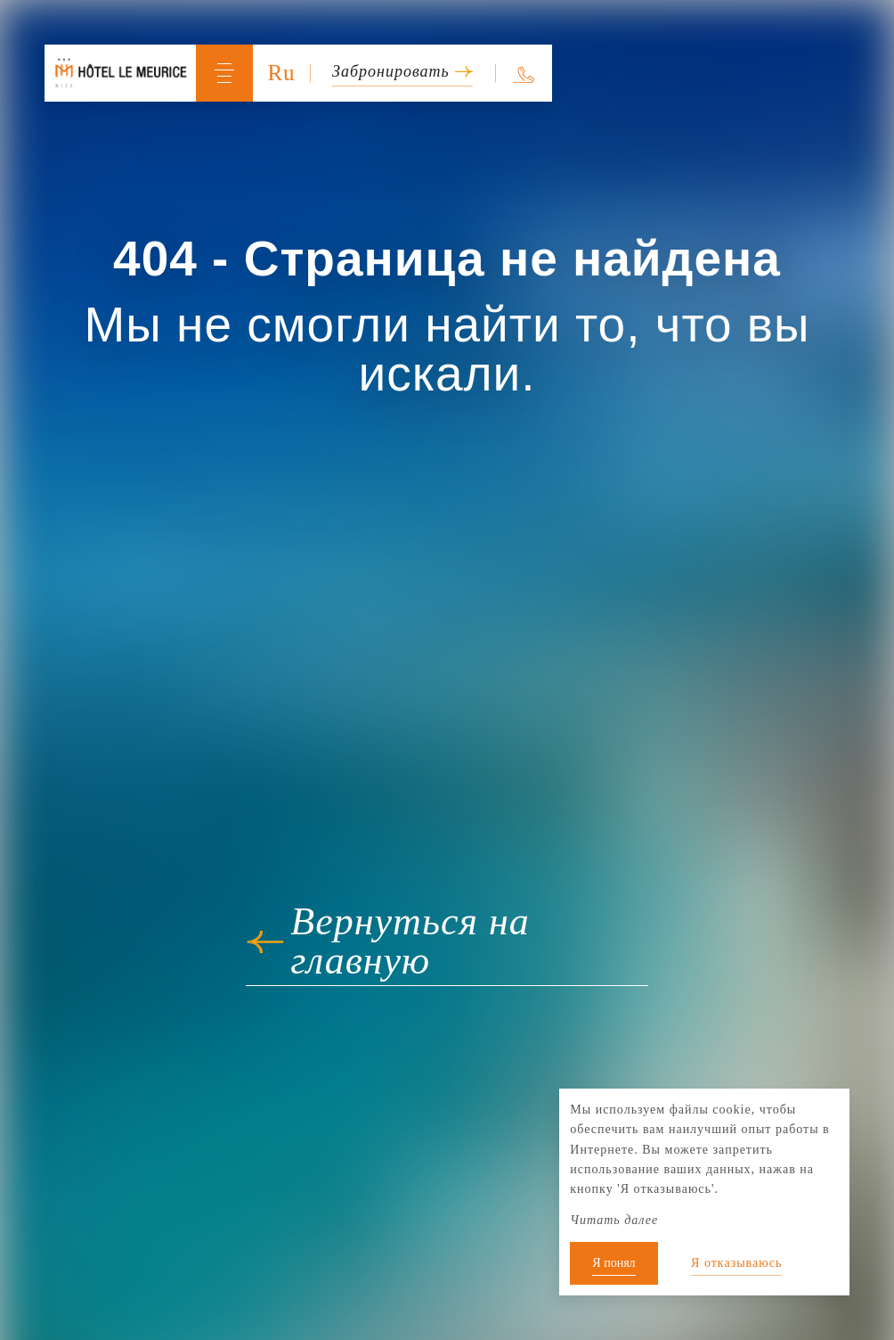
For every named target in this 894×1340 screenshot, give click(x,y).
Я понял (613, 1263)
